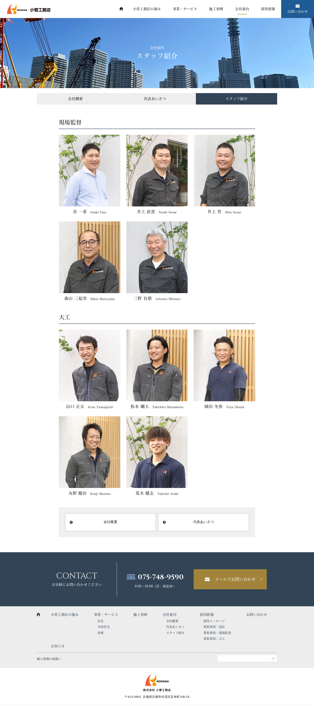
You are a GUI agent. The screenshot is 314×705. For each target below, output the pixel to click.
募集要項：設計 (214, 626)
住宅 (101, 621)
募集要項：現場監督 (217, 632)
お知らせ (58, 646)
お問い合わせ (256, 614)
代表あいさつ (155, 99)
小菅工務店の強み (65, 614)
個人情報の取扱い (49, 658)
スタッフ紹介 (236, 99)
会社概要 (75, 99)
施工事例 (140, 614)
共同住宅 (104, 626)
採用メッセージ (214, 621)
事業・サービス (106, 614)
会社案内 (169, 614)
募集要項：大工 (214, 638)
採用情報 (207, 614)
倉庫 (101, 632)
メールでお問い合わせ (235, 579)
